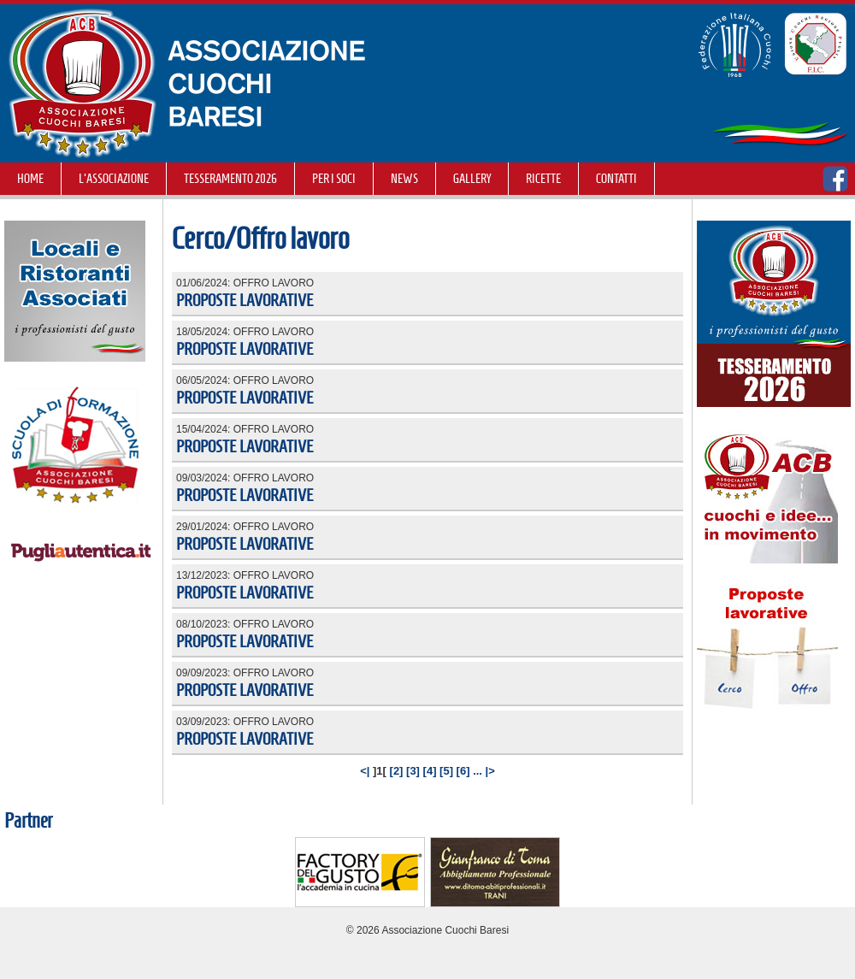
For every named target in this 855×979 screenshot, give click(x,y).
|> (490, 770)
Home (30, 179)
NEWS (404, 179)
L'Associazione (114, 179)
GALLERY (472, 179)
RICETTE (543, 179)
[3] (413, 770)
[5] (446, 770)
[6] (463, 770)
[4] (430, 770)
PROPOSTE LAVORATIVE (245, 300)
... (477, 770)
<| (364, 770)
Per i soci (334, 179)
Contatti (616, 179)
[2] (397, 770)
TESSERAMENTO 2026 (230, 179)
